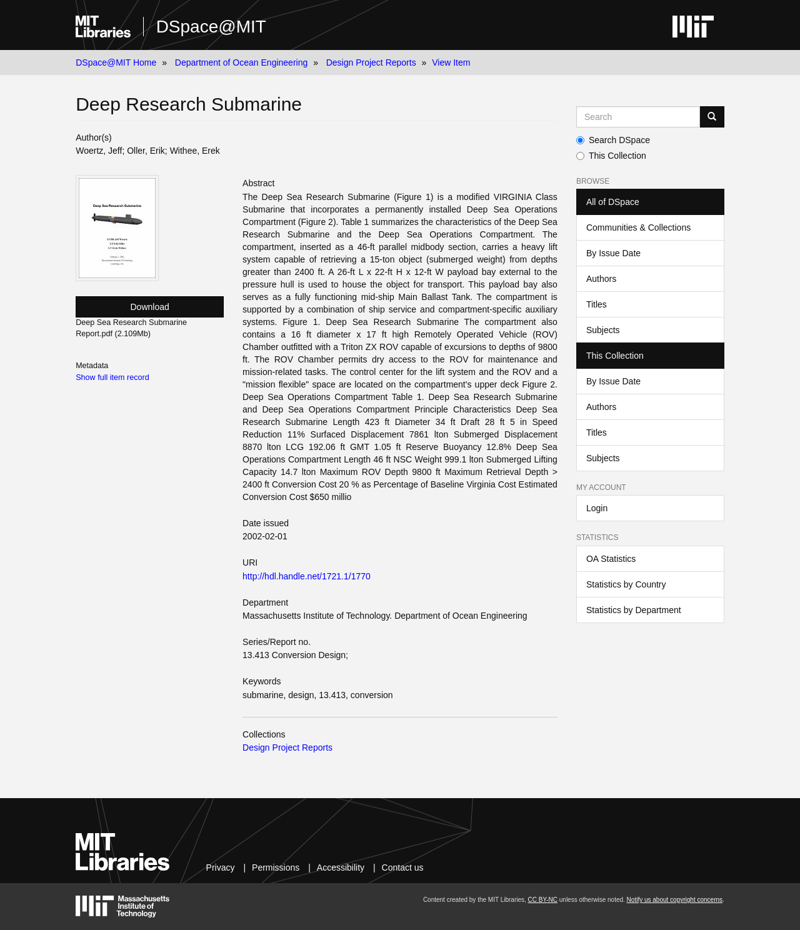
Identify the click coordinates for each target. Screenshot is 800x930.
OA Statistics (611, 559)
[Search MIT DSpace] (638, 117)
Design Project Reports (371, 63)
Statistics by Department (633, 610)
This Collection (611, 156)
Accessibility (340, 867)
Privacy (220, 867)
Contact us (403, 867)
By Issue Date (613, 253)
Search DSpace (613, 140)
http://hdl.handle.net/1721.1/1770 (306, 576)
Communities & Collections (638, 227)
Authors (601, 279)
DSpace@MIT (211, 26)
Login (597, 508)
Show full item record (112, 377)
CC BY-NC (543, 899)
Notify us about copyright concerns (674, 899)
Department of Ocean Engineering (241, 63)
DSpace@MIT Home (116, 63)
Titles (596, 304)
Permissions (275, 867)
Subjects (603, 330)
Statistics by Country (626, 584)
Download (150, 307)
